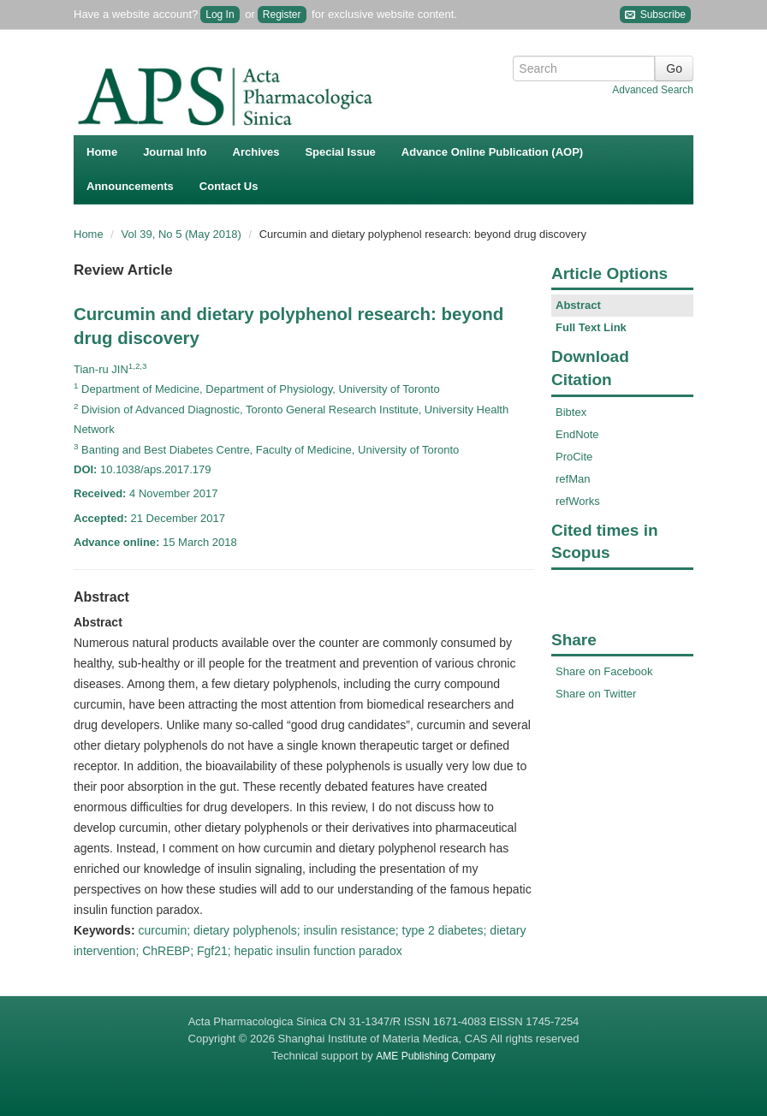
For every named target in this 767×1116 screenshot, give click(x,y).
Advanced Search (652, 90)
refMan (573, 478)
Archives (256, 151)
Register (282, 15)
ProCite (574, 456)
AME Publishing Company (435, 1056)
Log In (219, 15)
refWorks (578, 501)
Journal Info (174, 151)
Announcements (130, 186)
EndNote (577, 434)
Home (101, 151)
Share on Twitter (596, 693)
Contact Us (229, 186)
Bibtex (571, 412)
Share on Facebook (604, 671)
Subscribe (655, 15)
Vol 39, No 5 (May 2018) (183, 234)
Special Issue (340, 151)
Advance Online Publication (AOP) (492, 151)
